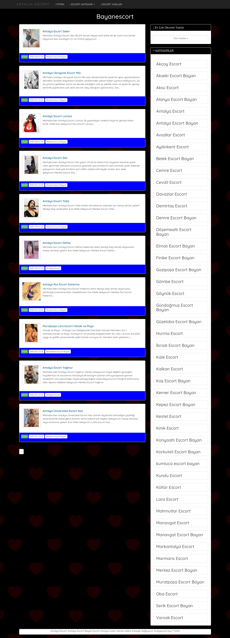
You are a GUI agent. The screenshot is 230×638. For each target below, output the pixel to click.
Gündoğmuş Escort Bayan (174, 307)
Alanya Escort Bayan (176, 99)
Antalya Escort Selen (56, 31)
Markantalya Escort (175, 546)
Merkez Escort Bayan (56, 56)
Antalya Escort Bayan (177, 123)
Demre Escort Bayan (176, 217)
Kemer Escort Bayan (176, 392)
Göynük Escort (170, 293)
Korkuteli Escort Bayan (178, 451)
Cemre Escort (169, 170)
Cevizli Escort (169, 182)
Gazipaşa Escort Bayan (178, 269)
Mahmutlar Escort (173, 511)
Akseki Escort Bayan (176, 75)
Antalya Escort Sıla (55, 158)
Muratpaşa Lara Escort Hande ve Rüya (68, 326)
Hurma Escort (169, 333)
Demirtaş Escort (171, 205)
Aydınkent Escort (172, 146)
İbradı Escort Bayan (175, 345)
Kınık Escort (167, 428)
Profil (24, 56)
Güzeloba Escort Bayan (178, 321)
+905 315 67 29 (37, 56)
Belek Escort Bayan (175, 158)
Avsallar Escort (170, 134)
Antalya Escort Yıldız (56, 201)
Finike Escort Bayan (175, 257)
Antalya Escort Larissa (57, 116)
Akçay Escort (169, 63)
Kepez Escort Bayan (175, 404)
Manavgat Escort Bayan (179, 534)
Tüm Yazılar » (180, 38)
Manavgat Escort (172, 522)
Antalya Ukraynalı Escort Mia (62, 73)
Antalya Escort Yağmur (58, 367)
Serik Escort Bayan (174, 605)
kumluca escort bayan (178, 463)
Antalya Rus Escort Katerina (61, 284)
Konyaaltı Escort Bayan (179, 440)
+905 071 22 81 (36, 100)
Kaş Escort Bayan (173, 380)
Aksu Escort (167, 87)
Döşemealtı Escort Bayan (173, 232)
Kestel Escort (168, 416)
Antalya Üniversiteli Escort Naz (63, 411)
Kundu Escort (169, 475)
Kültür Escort (168, 487)
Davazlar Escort (171, 194)
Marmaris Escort (172, 558)
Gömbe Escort (170, 281)
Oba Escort (167, 593)
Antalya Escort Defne (57, 243)
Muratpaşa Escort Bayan (58, 351)
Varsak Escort (169, 617)
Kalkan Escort (169, 368)
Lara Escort (167, 499)
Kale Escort (167, 357)
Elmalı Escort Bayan (175, 246)
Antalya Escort (33, 4)
